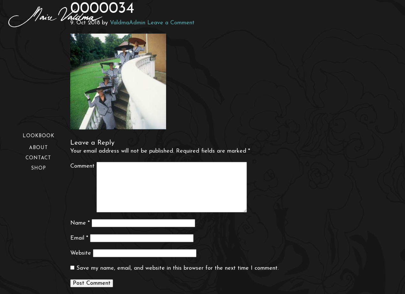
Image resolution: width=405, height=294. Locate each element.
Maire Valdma (64, 16)
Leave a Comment (171, 23)
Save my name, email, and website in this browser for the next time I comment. (177, 268)
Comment (82, 166)
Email (79, 238)
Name (80, 223)
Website (80, 253)
